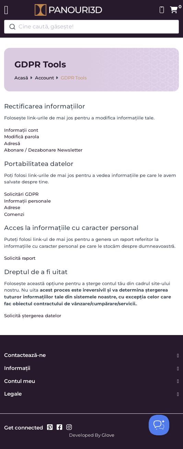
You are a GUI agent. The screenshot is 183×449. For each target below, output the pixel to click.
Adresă (12, 143)
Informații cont (21, 130)
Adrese (12, 207)
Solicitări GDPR (21, 194)
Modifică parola (21, 136)
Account (44, 77)
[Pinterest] (50, 428)
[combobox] (91, 27)
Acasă (21, 77)
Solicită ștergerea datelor (32, 315)
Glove (108, 435)
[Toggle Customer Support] (159, 425)
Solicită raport (19, 258)
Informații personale (27, 201)
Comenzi (14, 214)
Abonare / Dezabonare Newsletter (43, 150)
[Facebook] (59, 428)
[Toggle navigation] (6, 10)
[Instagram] (69, 428)
